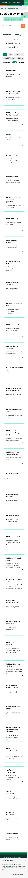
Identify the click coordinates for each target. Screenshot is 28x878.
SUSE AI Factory (11, 70)
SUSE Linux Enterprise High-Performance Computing (13, 730)
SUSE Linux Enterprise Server (13, 262)
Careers (6, 857)
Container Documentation (11, 792)
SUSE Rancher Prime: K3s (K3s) (14, 305)
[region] (14, 868)
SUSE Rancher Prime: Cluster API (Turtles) (12, 453)
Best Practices (13, 39)
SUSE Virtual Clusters (12, 516)
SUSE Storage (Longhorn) (14, 325)
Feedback (24, 17)
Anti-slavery (15, 857)
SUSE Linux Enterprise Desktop (13, 707)
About (19, 857)
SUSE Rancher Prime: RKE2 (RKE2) (12, 283)
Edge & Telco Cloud (9, 58)
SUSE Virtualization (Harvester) (12, 347)
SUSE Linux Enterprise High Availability (13, 644)
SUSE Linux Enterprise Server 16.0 (9, 8)
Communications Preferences (11, 858)
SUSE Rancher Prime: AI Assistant (13, 559)
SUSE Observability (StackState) (12, 495)
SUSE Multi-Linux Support (14, 219)
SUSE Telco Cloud (11, 155)
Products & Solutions (13, 35)
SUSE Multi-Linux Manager (11, 241)
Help (26, 13)
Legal (9, 857)
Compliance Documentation (11, 771)
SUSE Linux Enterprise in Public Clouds (13, 623)
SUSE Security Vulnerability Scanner (13, 601)
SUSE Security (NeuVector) (14, 367)
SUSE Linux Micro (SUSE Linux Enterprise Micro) (13, 93)
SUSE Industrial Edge (12, 176)
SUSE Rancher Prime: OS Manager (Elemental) (13, 389)
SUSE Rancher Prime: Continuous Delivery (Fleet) (12, 433)
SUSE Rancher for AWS (13, 537)
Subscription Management (10, 813)
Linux (10, 54)
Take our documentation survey (13, 19)
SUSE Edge (9, 134)
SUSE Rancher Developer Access (14, 580)
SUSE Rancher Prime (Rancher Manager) (12, 114)
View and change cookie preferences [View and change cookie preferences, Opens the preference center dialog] (17, 875)
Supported (21, 62)
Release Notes (13, 47)
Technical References (13, 43)
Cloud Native (19, 54)
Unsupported (7, 62)
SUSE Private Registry (13, 473)
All (5, 54)
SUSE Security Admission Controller (14, 411)
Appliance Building (12, 834)
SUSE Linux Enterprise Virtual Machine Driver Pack (13, 751)
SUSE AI (20, 58)
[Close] (25, 860)
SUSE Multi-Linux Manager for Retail (12, 686)
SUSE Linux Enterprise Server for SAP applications (13, 200)
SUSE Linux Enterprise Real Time (13, 665)
